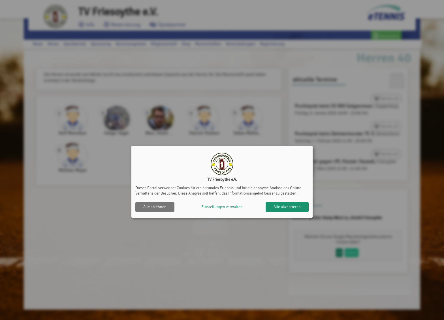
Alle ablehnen (154, 207)
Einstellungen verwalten (222, 207)
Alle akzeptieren (287, 207)
